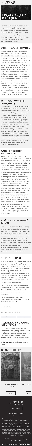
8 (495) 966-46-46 (24, 299)
